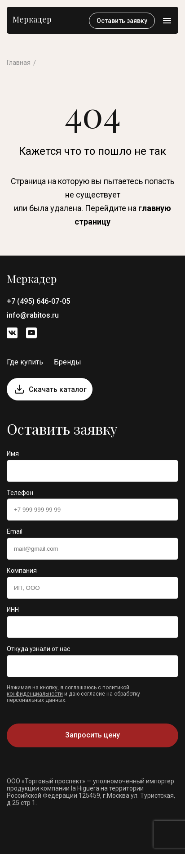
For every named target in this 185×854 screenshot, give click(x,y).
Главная (19, 62)
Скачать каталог (58, 389)
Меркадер (32, 19)
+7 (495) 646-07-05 (38, 301)
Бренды (67, 362)
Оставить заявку (122, 20)
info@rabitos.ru (33, 315)
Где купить (25, 362)
